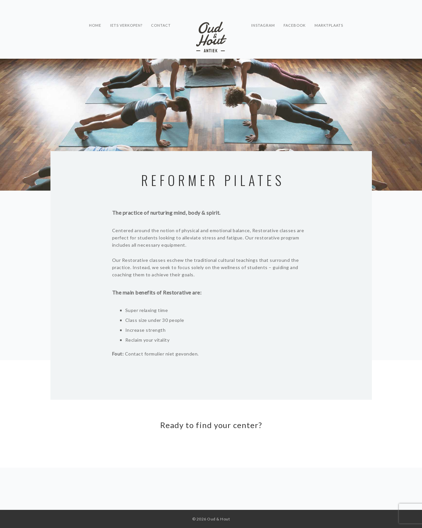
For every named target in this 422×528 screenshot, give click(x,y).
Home (91, 25)
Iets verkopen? (124, 25)
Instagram (263, 25)
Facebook (297, 25)
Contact (161, 25)
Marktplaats (332, 25)
